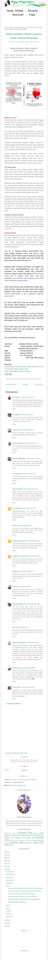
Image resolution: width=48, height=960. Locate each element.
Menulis (11, 27)
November (9, 874)
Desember (9, 871)
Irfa (13, 627)
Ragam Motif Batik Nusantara (17, 902)
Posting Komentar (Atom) (19, 753)
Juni (7, 905)
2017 (6, 923)
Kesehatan (36, 835)
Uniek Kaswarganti (18, 642)
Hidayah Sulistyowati (19, 604)
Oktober (8, 877)
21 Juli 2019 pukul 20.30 (27, 687)
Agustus (8, 883)
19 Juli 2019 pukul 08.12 (27, 430)
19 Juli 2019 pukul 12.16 (32, 458)
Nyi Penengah (16, 668)
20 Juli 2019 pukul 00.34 (26, 571)
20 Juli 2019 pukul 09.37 (24, 586)
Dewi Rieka (16, 414)
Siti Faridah (16, 397)
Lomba (28, 838)
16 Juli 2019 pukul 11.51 (27, 397)
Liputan (18, 838)
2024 (6, 855)
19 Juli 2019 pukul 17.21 (33, 541)
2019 (6, 869)
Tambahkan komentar (13, 703)
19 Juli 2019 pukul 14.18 (28, 474)
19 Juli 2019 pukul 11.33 (30, 443)
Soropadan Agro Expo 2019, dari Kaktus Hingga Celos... (24, 899)
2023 (6, 858)
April (7, 911)
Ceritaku (22, 832)
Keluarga (25, 835)
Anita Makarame (17, 489)
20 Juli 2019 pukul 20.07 (29, 668)
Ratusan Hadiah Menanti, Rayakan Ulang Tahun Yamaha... (25, 891)
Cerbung (13, 833)
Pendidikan (21, 840)
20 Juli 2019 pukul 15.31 (22, 627)
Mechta (14, 525)
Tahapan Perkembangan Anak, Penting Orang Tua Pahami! (25, 888)
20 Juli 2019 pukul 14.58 (33, 604)
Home (6, 27)
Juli (7, 886)
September (9, 880)
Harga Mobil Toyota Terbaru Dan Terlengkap (21, 894)
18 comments (35, 41)
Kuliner (7, 838)
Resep (6, 843)
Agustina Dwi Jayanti (19, 541)
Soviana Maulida (17, 443)
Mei (7, 908)
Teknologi (27, 843)
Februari (8, 917)
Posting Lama (39, 384)
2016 (6, 926)
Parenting (12, 840)
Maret (8, 914)
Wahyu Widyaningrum (18, 41)
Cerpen (35, 833)
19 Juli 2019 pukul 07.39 (27, 414)
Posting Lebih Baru (10, 384)
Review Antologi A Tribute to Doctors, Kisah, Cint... (23, 896)
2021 (6, 863)
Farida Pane (16, 430)
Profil (28, 840)
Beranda (25, 384)
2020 (6, 866)
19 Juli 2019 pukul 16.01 (24, 525)
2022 (6, 861)
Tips (36, 842)
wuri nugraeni (16, 474)
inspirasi (16, 835)
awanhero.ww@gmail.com (18, 785)
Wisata (7, 845)
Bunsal (14, 586)
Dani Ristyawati (17, 508)
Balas (14, 409)
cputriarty (15, 571)
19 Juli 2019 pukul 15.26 (30, 508)
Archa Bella (16, 687)
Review (25, 27)
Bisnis (6, 833)
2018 (6, 920)
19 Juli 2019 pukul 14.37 (30, 489)
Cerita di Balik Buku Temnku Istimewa (17, 371)
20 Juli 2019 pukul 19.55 (32, 642)
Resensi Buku (18, 27)
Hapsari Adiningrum (18, 458)
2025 (6, 852)
